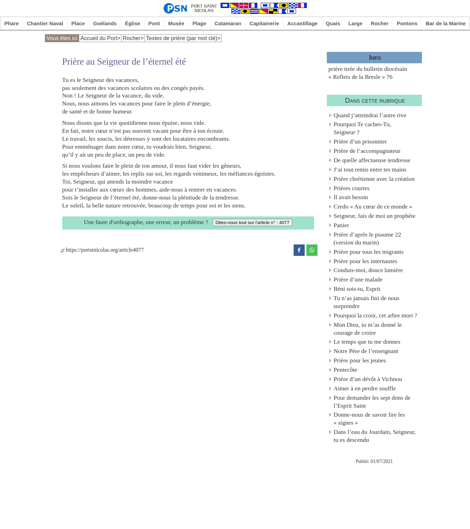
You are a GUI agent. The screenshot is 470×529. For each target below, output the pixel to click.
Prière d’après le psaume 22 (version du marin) (367, 238)
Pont (154, 23)
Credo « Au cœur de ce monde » (373, 206)
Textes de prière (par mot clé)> (183, 38)
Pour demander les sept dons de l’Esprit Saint (372, 401)
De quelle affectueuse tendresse (372, 160)
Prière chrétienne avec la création (374, 178)
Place (78, 23)
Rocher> (133, 38)
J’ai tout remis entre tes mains (370, 169)
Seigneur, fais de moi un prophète (375, 215)
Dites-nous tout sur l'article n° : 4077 (252, 222)
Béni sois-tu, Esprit (357, 288)
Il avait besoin (351, 197)
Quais (333, 23)
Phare (11, 23)
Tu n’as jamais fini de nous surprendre (366, 302)
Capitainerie (264, 23)
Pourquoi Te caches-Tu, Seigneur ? (362, 128)
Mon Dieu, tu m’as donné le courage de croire (368, 328)
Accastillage (302, 23)
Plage (199, 23)
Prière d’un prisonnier (360, 141)
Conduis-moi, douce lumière (368, 270)
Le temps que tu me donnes (367, 341)
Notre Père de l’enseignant (366, 350)
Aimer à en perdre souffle (365, 388)
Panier (341, 225)
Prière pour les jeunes (360, 360)
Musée (176, 23)
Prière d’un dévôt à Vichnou (368, 378)
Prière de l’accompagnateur (367, 150)
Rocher (380, 23)
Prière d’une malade (358, 279)
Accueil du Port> (100, 38)
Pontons (407, 23)
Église (132, 23)
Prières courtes (352, 188)
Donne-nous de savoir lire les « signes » (369, 418)
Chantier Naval (45, 23)
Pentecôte (345, 369)
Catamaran (227, 23)
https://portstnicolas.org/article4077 (102, 250)
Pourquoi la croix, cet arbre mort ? (375, 315)
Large (355, 23)
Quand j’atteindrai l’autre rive (370, 115)
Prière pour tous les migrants (369, 251)
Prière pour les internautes (365, 261)
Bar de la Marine (446, 23)
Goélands (105, 23)
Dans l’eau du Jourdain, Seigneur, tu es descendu (375, 435)
